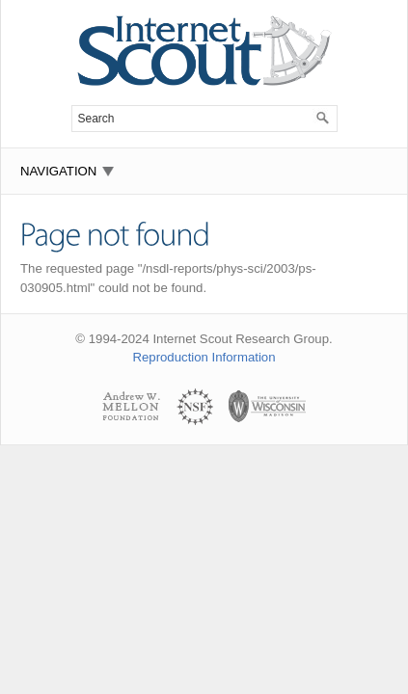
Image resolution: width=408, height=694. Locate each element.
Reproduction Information (203, 357)
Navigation (58, 171)
